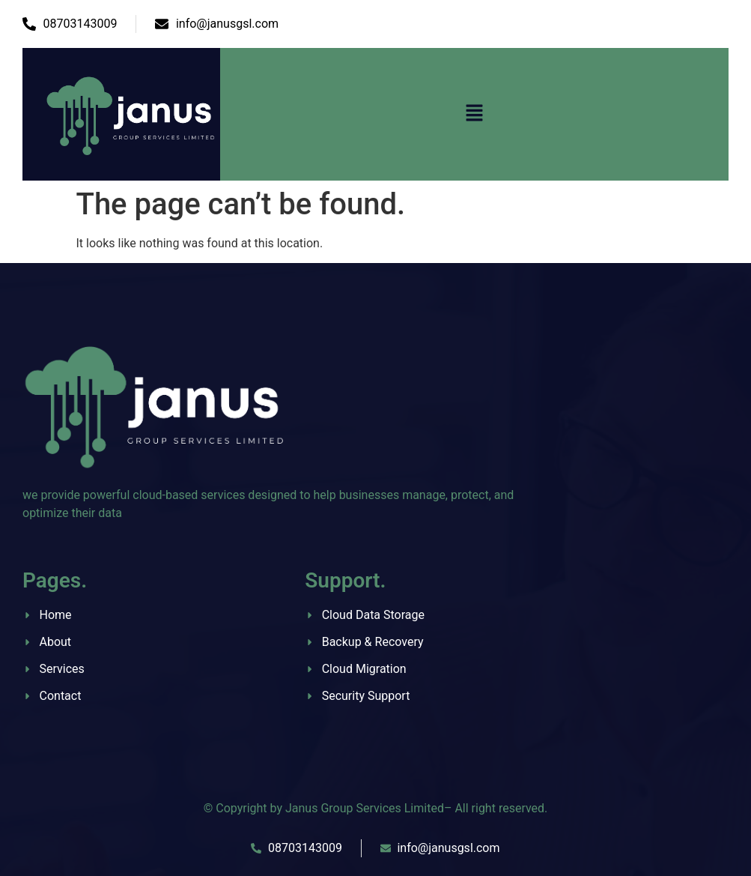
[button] (474, 113)
